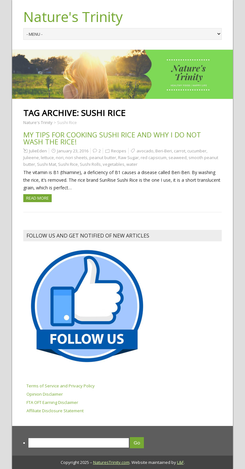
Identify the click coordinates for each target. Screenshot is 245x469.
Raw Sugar (128, 157)
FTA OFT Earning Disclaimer (52, 402)
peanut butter (102, 157)
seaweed (177, 157)
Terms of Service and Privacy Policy (60, 386)
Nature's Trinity (73, 16)
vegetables (113, 164)
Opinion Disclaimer (44, 394)
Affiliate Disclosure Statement (55, 411)
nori (59, 157)
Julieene (31, 157)
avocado (145, 151)
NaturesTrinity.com (111, 462)
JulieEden (38, 151)
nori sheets (76, 157)
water (131, 164)
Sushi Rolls (90, 164)
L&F (180, 462)
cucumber (196, 151)
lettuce (47, 157)
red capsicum (154, 157)
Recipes (118, 151)
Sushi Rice (68, 164)
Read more (37, 198)
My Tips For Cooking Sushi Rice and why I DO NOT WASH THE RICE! (112, 138)
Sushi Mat (46, 164)
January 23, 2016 (72, 151)
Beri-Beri (163, 151)
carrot (179, 151)
